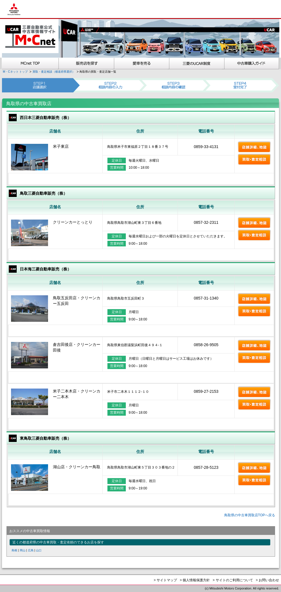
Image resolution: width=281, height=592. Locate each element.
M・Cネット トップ (15, 71)
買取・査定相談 (254, 159)
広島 (31, 550)
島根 (14, 550)
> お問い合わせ (267, 580)
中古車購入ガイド (251, 63)
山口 (39, 550)
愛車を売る (141, 63)
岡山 (22, 550)
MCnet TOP (30, 63)
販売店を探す (86, 63)
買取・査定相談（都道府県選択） (54, 71)
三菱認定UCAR (196, 63)
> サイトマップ (165, 580)
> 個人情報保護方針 (195, 580)
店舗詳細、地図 (254, 147)
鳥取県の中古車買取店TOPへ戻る (249, 515)
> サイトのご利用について (233, 580)
